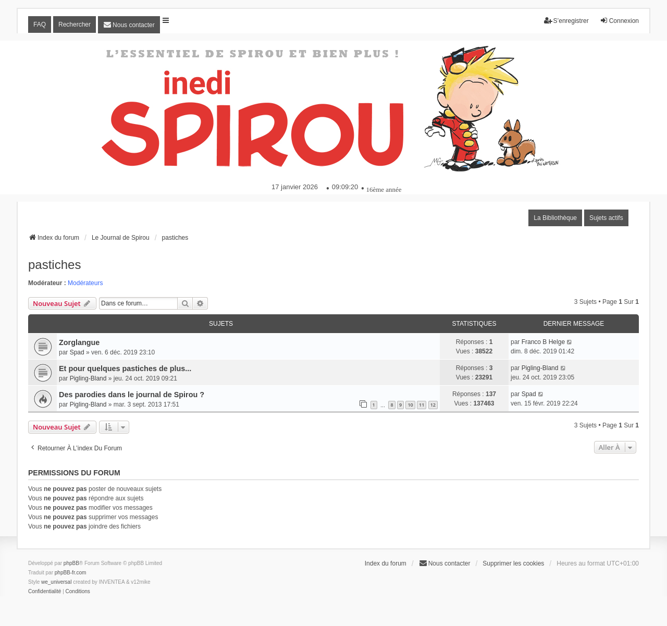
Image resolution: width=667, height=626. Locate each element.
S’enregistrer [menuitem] (566, 20)
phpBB (71, 563)
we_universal (56, 582)
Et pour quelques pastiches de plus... (125, 368)
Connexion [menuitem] (619, 20)
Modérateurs (85, 283)
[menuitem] (129, 24)
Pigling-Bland (88, 378)
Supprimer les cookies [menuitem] (513, 563)
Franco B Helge (543, 342)
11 (421, 404)
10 (410, 404)
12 (433, 404)
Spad (77, 352)
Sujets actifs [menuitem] (606, 218)
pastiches (54, 264)
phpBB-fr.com (71, 572)
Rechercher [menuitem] (74, 24)
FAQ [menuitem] (39, 24)
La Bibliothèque (555, 218)
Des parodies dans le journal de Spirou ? (131, 394)
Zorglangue (79, 342)
